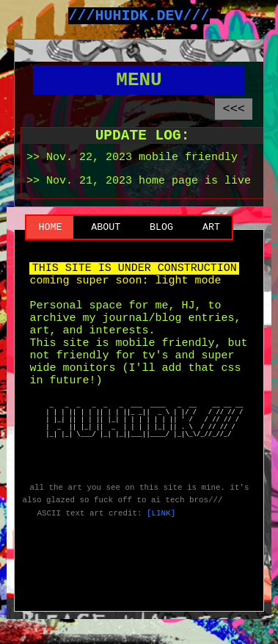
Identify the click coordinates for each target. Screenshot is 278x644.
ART (211, 251)
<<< (233, 122)
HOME (50, 251)
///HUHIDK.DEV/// (139, 17)
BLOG (161, 251)
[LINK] (161, 581)
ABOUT (105, 251)
